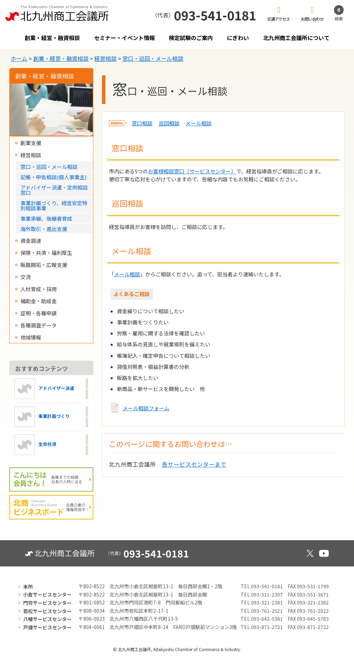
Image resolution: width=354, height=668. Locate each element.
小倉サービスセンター (47, 594)
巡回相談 (169, 123)
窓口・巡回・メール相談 (152, 58)
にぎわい (238, 38)
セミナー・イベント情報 (124, 38)
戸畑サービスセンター (47, 627)
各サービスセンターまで (194, 464)
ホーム (19, 58)
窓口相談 (142, 123)
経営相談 (105, 58)
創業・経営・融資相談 (52, 38)
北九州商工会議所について (296, 38)
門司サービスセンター (47, 602)
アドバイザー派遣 (44, 389)
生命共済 (35, 445)
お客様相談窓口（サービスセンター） (192, 171)
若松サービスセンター (47, 611)
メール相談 (199, 123)
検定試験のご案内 (191, 38)
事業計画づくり (42, 417)
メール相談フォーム (146, 408)
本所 (28, 586)
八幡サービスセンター (47, 618)
